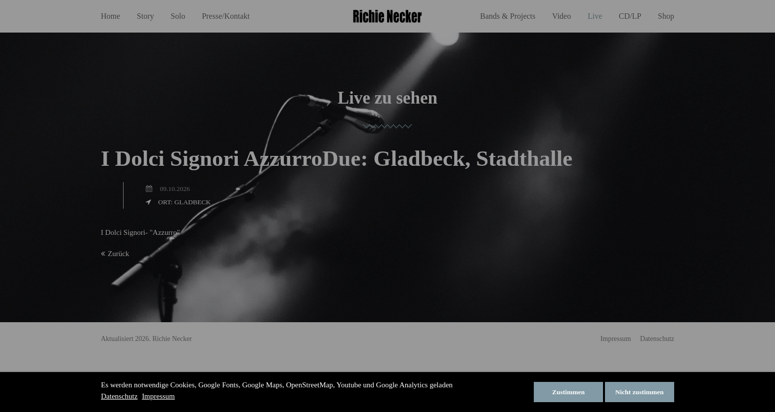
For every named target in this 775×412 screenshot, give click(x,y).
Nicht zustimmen (639, 392)
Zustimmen (568, 392)
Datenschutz (119, 396)
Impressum (158, 396)
